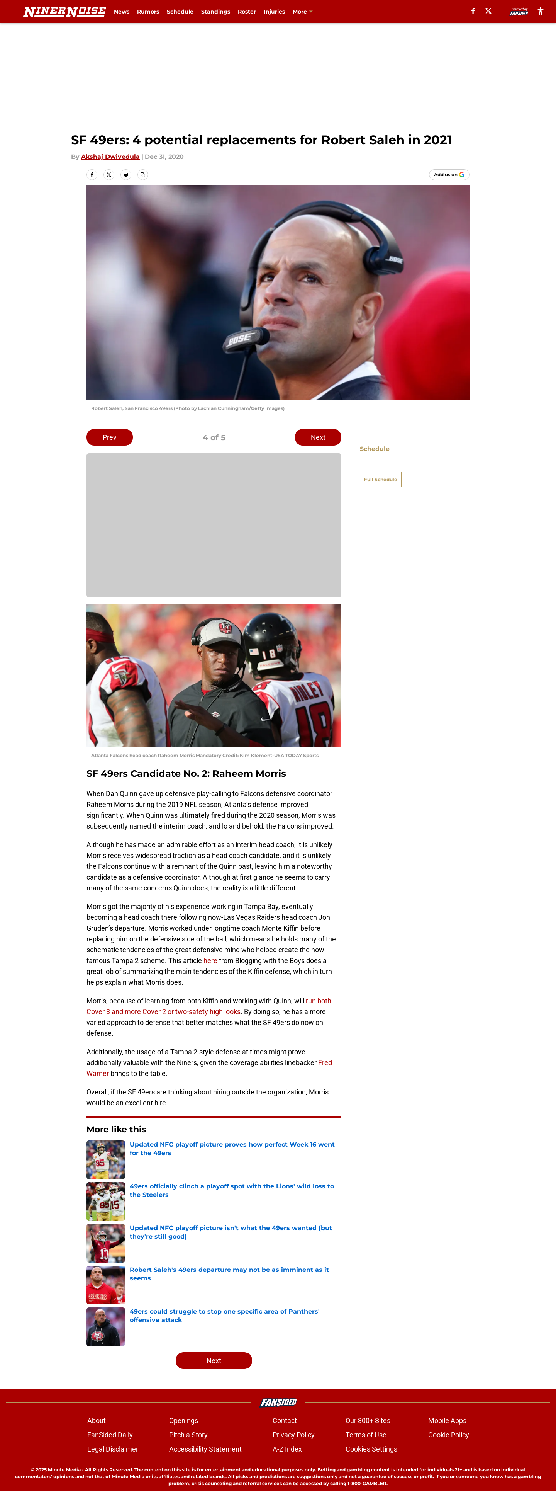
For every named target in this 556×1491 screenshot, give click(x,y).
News (121, 11)
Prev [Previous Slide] (110, 437)
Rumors (148, 11)
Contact (285, 1420)
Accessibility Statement (205, 1449)
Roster (247, 11)
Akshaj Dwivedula (110, 156)
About (96, 1420)
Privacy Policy (294, 1435)
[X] (488, 11)
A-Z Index (287, 1449)
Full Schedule (380, 466)
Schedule (180, 11)
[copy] (142, 174)
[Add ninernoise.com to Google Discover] (449, 174)
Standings (215, 11)
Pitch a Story (188, 1435)
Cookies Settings (371, 1449)
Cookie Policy (448, 1435)
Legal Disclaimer (112, 1449)
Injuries (274, 11)
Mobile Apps (447, 1420)
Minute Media (64, 1469)
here (210, 961)
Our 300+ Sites (368, 1420)
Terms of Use (366, 1435)
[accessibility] (540, 11)
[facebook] (473, 11)
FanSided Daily (110, 1435)
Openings (183, 1420)
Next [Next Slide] (318, 437)
